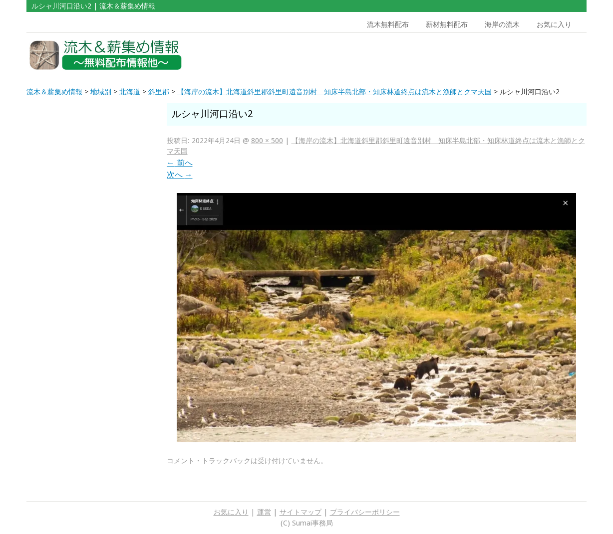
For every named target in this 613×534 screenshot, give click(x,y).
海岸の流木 (502, 24)
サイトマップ (300, 512)
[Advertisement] (515, 55)
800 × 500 (267, 141)
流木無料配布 (388, 24)
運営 (264, 512)
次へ (180, 174)
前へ (180, 163)
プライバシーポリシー (365, 512)
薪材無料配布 (447, 24)
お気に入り (554, 24)
